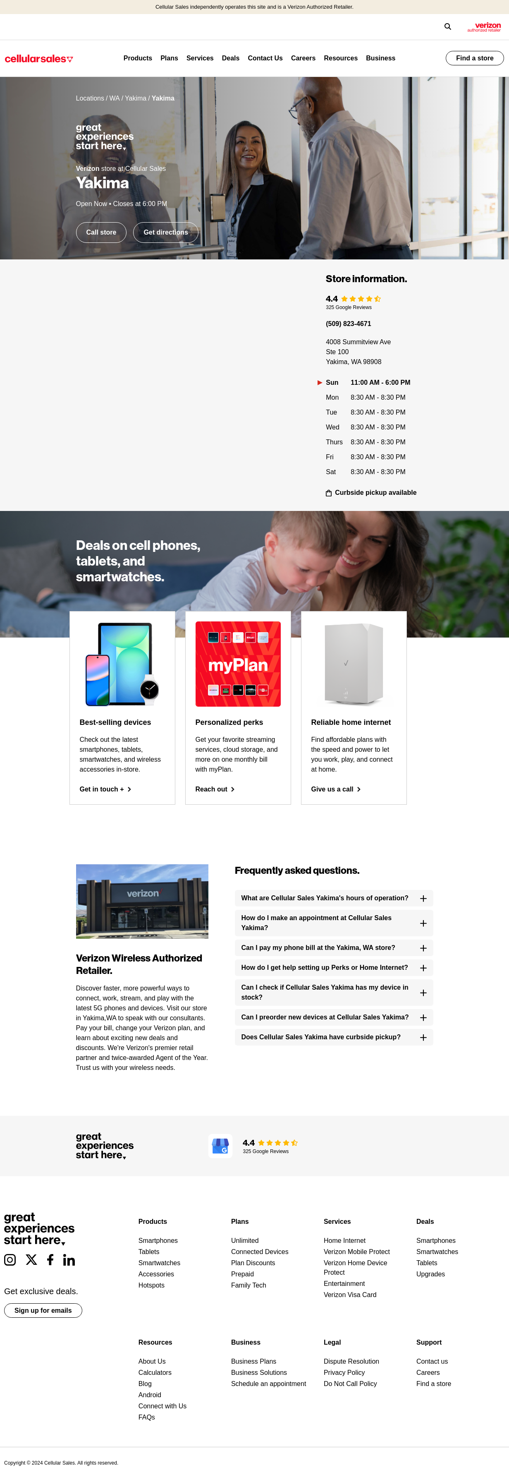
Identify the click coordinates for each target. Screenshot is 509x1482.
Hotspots (152, 1285)
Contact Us (265, 58)
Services (200, 58)
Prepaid (242, 1274)
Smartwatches (159, 1262)
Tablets (149, 1251)
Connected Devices (260, 1251)
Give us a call (336, 789)
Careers (303, 58)
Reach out (215, 789)
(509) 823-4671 (348, 323)
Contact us (432, 1361)
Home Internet (345, 1240)
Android (150, 1394)
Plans (169, 58)
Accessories (156, 1274)
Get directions (165, 232)
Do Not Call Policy (350, 1383)
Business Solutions (259, 1372)
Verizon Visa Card (350, 1294)
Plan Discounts (253, 1262)
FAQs (147, 1417)
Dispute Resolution (351, 1361)
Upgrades (430, 1274)
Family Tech (248, 1285)
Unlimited (245, 1240)
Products (138, 58)
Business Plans (253, 1361)
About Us (152, 1361)
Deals (231, 58)
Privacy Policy (344, 1372)
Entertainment (344, 1283)
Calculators (155, 1372)
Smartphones (158, 1240)
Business (380, 58)
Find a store (475, 58)
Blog (145, 1383)
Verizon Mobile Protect (357, 1251)
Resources (341, 58)
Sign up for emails (43, 1310)
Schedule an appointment (268, 1383)
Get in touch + (105, 789)
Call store (101, 232)
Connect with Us (163, 1406)
